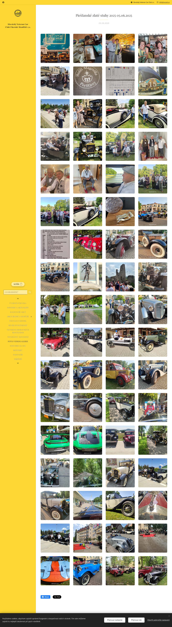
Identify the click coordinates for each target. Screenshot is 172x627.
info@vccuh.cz (164, 2)
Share (45, 597)
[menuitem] (18, 303)
